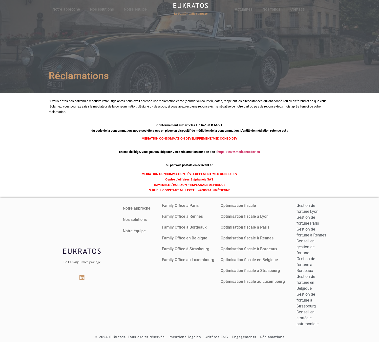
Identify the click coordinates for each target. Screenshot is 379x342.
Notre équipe (135, 9)
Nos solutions (102, 9)
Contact (297, 9)
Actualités (244, 9)
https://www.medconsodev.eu (238, 152)
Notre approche (66, 9)
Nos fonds (271, 9)
